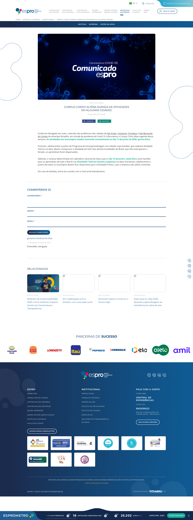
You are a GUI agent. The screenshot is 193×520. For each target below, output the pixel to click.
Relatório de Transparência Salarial (95, 420)
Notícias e (125, 11)
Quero (97, 11)
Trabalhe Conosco (91, 398)
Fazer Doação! (176, 515)
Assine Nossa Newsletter (42, 431)
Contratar (68, 11)
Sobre (147, 11)
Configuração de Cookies (96, 483)
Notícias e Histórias (31, 19)
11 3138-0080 (141, 393)
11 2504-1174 (140, 404)
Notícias (82, 24)
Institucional (48, 19)
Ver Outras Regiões (147, 422)
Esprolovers (88, 393)
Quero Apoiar (111, 11)
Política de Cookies (91, 410)
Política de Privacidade (93, 406)
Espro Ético (87, 415)
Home (18, 19)
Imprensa (93, 24)
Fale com (136, 11)
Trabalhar (54, 11)
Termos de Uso (88, 402)
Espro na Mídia (108, 24)
